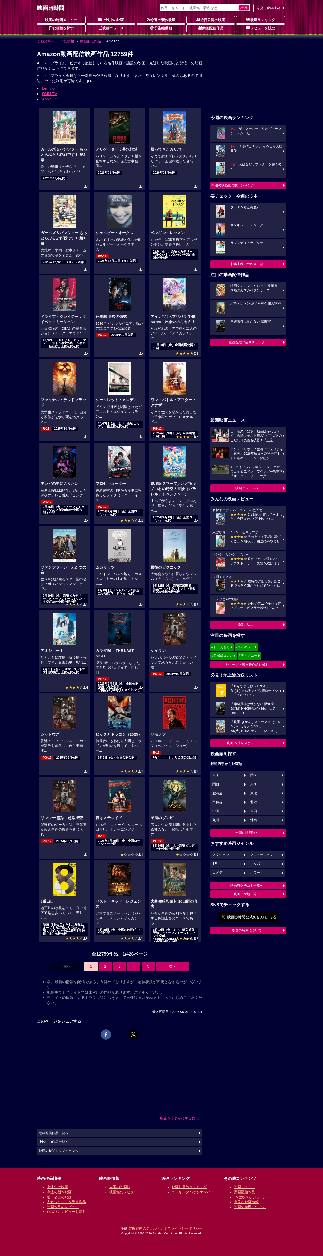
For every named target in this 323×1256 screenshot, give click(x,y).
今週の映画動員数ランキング (232, 185)
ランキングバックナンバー (193, 1192)
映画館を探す (61, 28)
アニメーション (261, 855)
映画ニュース (111, 28)
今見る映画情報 (246, 1202)
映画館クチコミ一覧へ (246, 885)
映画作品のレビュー (63, 1207)
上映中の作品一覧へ (53, 1142)
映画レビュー (247, 624)
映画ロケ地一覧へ (247, 894)
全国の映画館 (119, 1187)
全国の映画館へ (246, 833)
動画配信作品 (210, 28)
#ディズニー (248, 655)
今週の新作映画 (161, 19)
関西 (215, 784)
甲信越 (217, 802)
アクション (220, 855)
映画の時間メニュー (61, 20)
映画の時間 (46, 41)
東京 (215, 775)
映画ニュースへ (246, 488)
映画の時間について (247, 930)
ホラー (255, 872)
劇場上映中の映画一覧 (246, 264)
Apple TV (50, 99)
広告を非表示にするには (179, 1118)
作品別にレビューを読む (66, 1212)
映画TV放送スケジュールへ (247, 743)
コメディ (219, 872)
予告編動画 (161, 28)
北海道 (217, 793)
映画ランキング (260, 19)
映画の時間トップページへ (58, 1151)
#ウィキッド (245, 647)
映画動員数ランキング (189, 1187)
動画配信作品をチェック (247, 342)
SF (214, 863)
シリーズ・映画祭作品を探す (247, 664)
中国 (215, 811)
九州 (215, 820)
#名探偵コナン (222, 655)
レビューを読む (260, 28)
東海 (253, 784)
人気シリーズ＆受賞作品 (66, 1202)
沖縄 (253, 820)
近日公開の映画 (210, 19)
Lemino (48, 88)
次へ (172, 966)
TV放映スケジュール (250, 1197)
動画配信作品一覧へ (53, 1133)
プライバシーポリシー (185, 1228)
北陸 (253, 802)
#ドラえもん (220, 647)
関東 (253, 775)
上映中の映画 (111, 19)
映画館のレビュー (123, 1192)
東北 (253, 793)
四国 (253, 811)
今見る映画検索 (268, 8)
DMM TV (49, 93)
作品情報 (67, 41)
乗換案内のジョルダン (146, 1228)
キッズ (255, 863)
